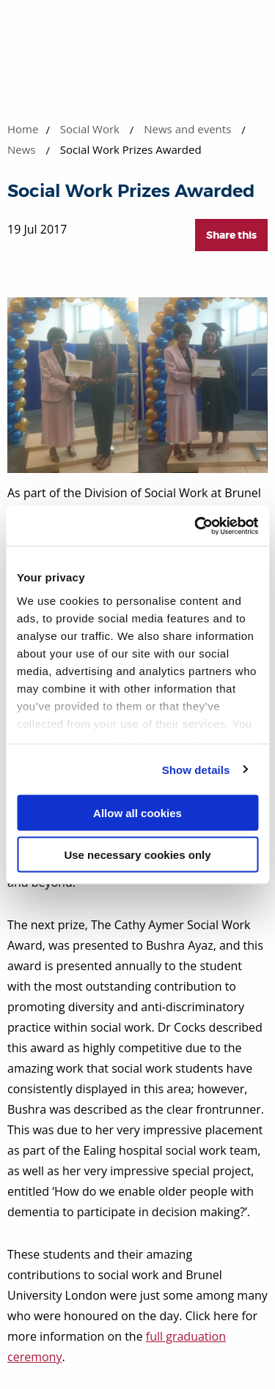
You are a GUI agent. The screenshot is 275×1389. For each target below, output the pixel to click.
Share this (231, 235)
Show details (196, 769)
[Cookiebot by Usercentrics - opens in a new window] (195, 525)
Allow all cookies (137, 813)
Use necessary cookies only (137, 854)
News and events (187, 129)
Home (22, 129)
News (21, 149)
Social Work (90, 129)
